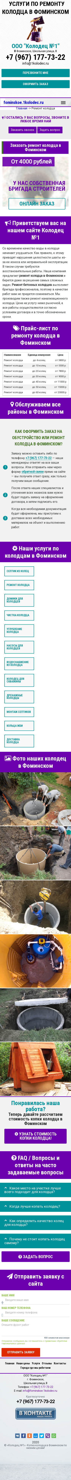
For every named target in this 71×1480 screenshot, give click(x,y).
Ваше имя (8, 1295)
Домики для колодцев (15, 600)
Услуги (36, 1363)
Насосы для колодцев (15, 647)
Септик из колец (18, 571)
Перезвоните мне (35, 73)
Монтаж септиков (19, 712)
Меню (63, 101)
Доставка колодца (13, 741)
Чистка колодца (18, 615)
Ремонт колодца (18, 585)
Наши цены (23, 1363)
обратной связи (33, 472)
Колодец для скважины (15, 680)
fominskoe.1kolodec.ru (24, 102)
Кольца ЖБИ (15, 725)
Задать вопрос (50, 130)
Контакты (60, 1363)
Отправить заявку (20, 1352)
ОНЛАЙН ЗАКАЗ (37, 204)
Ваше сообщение (13, 1320)
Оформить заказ (35, 84)
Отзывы (47, 1363)
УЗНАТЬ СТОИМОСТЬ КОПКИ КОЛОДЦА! (36, 1136)
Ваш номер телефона (16, 1308)
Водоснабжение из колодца (18, 664)
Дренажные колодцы (15, 697)
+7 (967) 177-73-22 (35, 57)
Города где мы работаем (35, 1367)
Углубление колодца (14, 630)
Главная (9, 1363)
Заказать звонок (22, 130)
